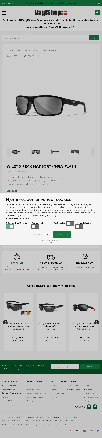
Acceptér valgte (41, 234)
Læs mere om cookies (18, 218)
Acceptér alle (62, 234)
